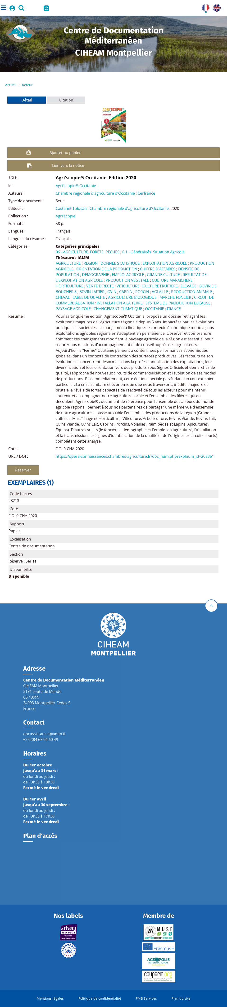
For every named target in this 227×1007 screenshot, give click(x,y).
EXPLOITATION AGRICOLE (165, 263)
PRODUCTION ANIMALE (191, 291)
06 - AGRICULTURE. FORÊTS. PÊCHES (87, 252)
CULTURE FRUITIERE (160, 286)
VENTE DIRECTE (100, 286)
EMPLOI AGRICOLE (128, 274)
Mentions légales (50, 998)
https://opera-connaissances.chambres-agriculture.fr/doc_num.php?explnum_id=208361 (135, 456)
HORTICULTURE (69, 286)
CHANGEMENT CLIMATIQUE (118, 308)
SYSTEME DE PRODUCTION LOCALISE (177, 303)
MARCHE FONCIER (175, 297)
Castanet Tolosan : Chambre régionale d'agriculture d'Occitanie (112, 208)
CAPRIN (125, 291)
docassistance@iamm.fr (44, 733)
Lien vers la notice (68, 165)
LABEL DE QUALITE (89, 297)
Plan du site (181, 998)
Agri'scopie (65, 216)
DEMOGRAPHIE (95, 274)
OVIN (111, 291)
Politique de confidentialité (99, 998)
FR (204, 6)
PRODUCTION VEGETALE (127, 280)
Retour (27, 85)
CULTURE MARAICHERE (172, 280)
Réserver (23, 470)
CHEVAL (63, 297)
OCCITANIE (154, 308)
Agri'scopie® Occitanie (76, 185)
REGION (91, 263)
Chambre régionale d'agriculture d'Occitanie (95, 193)
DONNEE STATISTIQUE (120, 263)
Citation (66, 100)
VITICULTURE (128, 286)
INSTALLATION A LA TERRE (120, 303)
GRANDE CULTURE (163, 274)
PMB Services (146, 998)
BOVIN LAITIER (91, 291)
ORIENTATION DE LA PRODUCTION (106, 269)
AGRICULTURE (68, 263)
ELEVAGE (188, 286)
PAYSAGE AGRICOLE (73, 308)
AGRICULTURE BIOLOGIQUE (132, 297)
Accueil (11, 85)
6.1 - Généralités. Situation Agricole (153, 252)
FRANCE (174, 308)
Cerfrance (146, 193)
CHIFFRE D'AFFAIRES (157, 269)
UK (215, 6)
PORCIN (142, 291)
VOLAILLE (160, 291)
